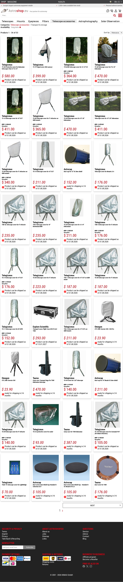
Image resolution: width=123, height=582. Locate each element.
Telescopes (7, 21)
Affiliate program (89, 557)
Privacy (5, 536)
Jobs (44, 534)
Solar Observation (110, 21)
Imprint (5, 534)
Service (86, 531)
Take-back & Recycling (11, 538)
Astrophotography (88, 21)
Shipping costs (48, 562)
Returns (45, 564)
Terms (4, 531)
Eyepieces (33, 21)
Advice (85, 534)
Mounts (21, 21)
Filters (45, 21)
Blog (84, 538)
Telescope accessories (63, 21)
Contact (86, 536)
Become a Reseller (90, 559)
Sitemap (45, 536)
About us (45, 531)
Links (44, 538)
